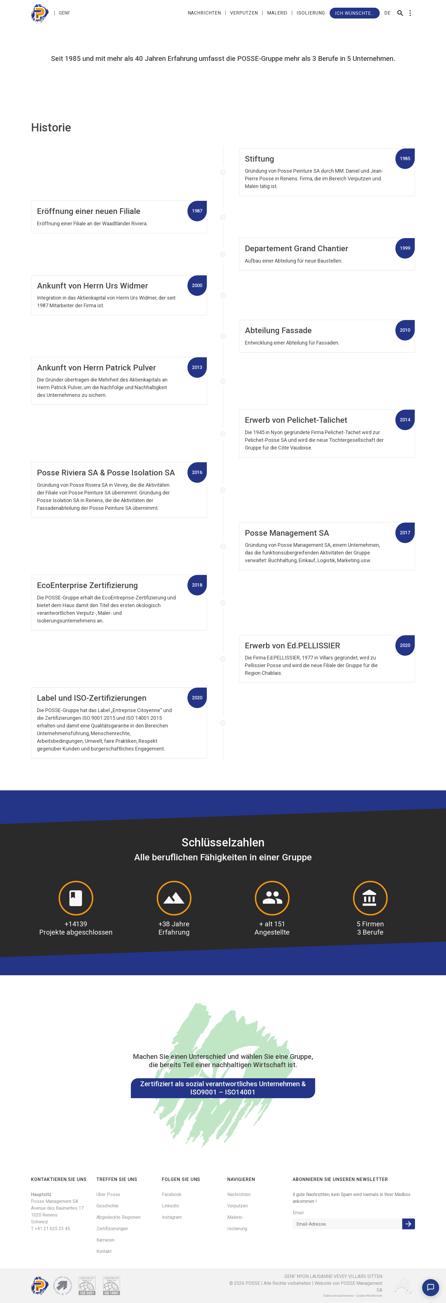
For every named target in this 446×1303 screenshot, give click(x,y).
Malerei (277, 13)
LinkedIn (170, 1206)
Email (298, 1212)
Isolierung (311, 13)
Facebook (171, 1194)
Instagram (172, 1217)
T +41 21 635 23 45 (50, 1228)
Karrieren (105, 1240)
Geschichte (107, 1206)
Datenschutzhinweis (338, 1296)
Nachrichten (204, 13)
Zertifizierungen (112, 1228)
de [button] (387, 13)
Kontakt (104, 1251)
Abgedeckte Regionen (118, 1217)
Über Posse (108, 1194)
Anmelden (408, 1224)
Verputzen (244, 13)
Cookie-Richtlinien (369, 1296)
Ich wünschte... (354, 13)
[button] (410, 13)
